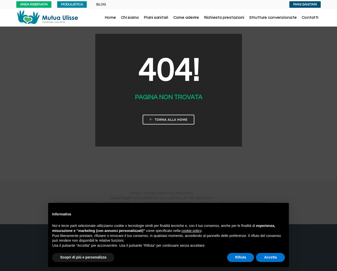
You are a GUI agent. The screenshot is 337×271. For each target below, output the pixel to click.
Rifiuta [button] (240, 257)
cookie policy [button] (191, 231)
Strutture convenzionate (273, 18)
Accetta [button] (270, 257)
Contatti (310, 18)
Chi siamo (130, 18)
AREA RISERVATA (34, 4)
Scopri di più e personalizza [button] (83, 257)
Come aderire (186, 18)
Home (110, 18)
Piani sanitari (156, 18)
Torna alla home (168, 119)
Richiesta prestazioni (224, 18)
